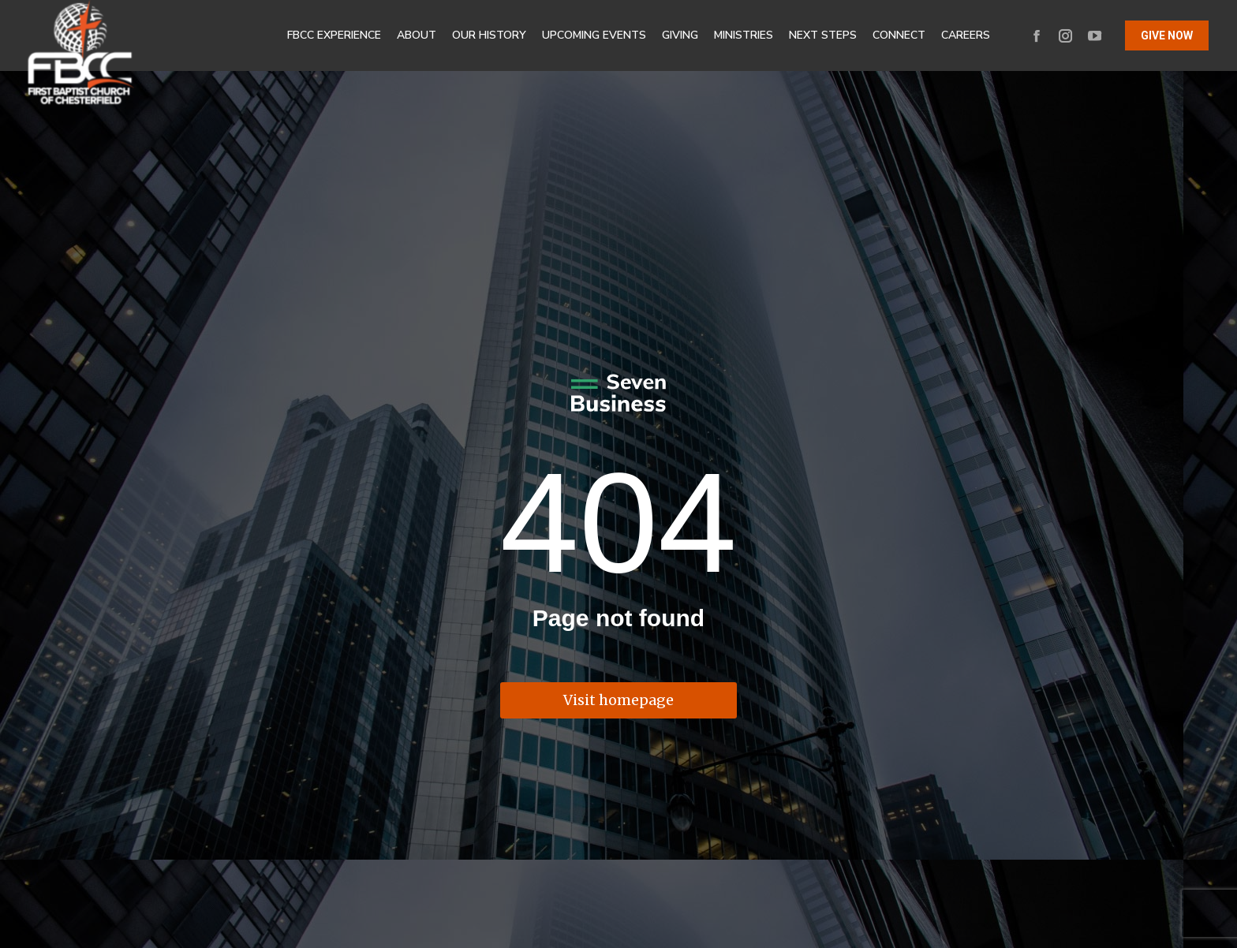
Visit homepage (618, 700)
